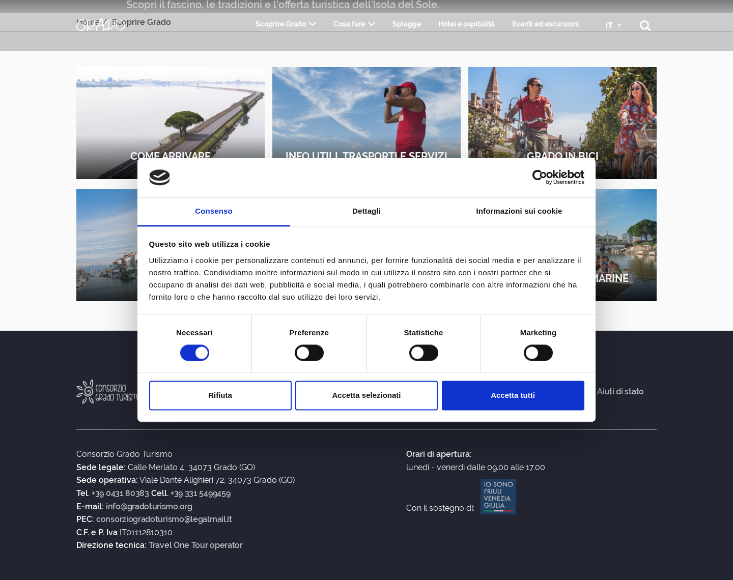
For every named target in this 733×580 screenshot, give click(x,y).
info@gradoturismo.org (149, 507)
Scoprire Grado (281, 24)
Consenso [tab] (213, 211)
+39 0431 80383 (120, 493)
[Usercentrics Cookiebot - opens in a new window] (539, 177)
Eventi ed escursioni (545, 24)
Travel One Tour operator (196, 545)
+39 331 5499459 (201, 493)
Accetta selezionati (366, 395)
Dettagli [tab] (366, 211)
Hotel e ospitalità (466, 24)
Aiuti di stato (620, 392)
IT (610, 26)
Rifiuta (220, 395)
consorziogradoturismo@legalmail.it (164, 519)
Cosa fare (349, 24)
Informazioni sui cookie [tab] (519, 211)
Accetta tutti (513, 395)
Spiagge (406, 24)
